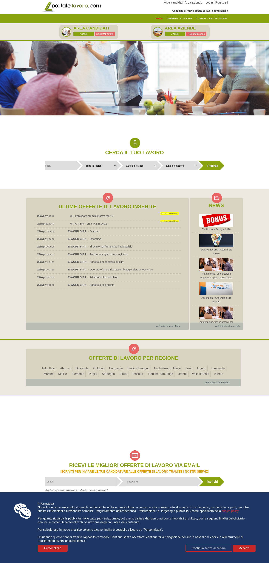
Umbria (183, 373)
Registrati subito (104, 34)
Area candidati (173, 2)
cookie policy (230, 511)
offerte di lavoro (179, 18)
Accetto (244, 548)
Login (209, 2)
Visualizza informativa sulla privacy (61, 490)
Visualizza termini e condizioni (94, 490)
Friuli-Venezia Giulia (167, 368)
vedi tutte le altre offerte (168, 326)
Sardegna (108, 373)
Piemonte (78, 373)
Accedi (83, 34)
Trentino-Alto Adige (160, 373)
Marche (49, 373)
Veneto (218, 373)
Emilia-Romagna (138, 368)
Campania (116, 368)
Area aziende (193, 2)
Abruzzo (65, 368)
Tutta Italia (48, 368)
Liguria (201, 368)
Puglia (93, 373)
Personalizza (52, 548)
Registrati (221, 2)
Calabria (98, 368)
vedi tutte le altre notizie (227, 326)
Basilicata (82, 368)
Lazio (188, 368)
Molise (62, 373)
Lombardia (218, 368)
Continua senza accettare (209, 548)
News (159, 18)
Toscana (137, 373)
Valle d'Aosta (200, 373)
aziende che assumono (211, 18)
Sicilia (123, 373)
